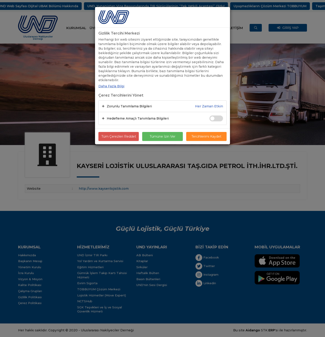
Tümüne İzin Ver (162, 136)
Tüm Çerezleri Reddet (118, 136)
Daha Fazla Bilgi (111, 86)
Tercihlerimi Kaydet (206, 136)
